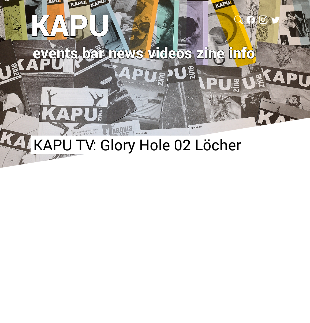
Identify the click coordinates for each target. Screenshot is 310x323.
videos (170, 52)
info (242, 52)
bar (93, 52)
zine (210, 52)
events (55, 52)
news (126, 52)
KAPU (70, 24)
